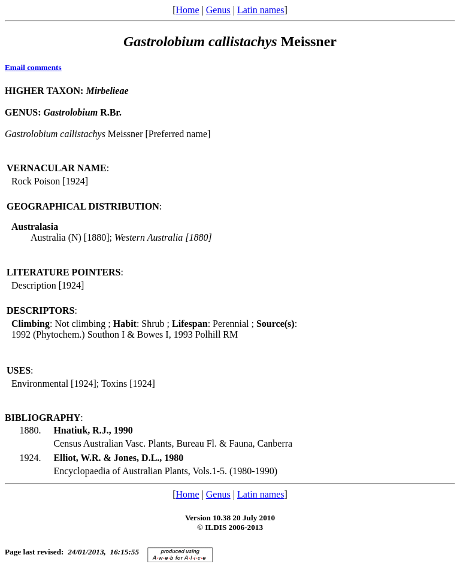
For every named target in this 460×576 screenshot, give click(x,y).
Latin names (261, 10)
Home (187, 10)
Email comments (33, 67)
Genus (218, 10)
